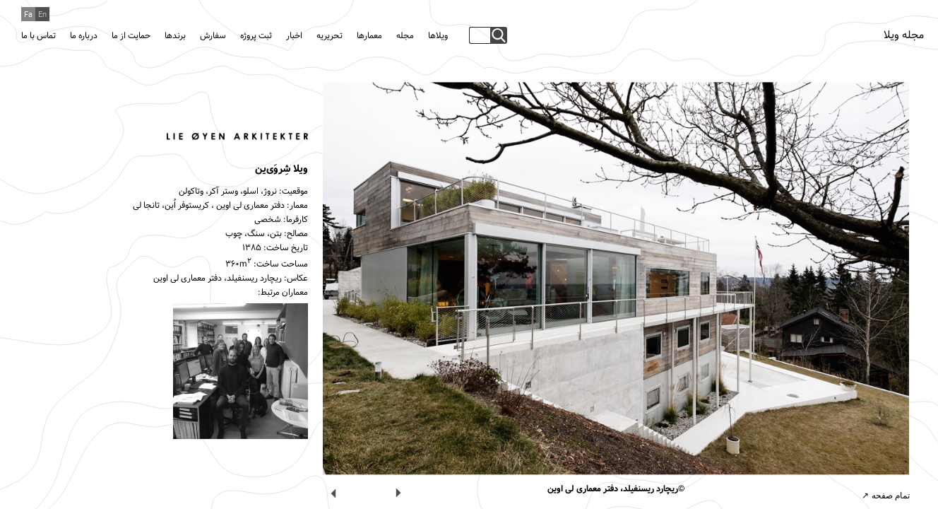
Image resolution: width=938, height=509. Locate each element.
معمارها (369, 36)
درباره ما (83, 36)
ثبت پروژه (256, 36)
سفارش (213, 36)
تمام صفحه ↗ (886, 496)
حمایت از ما (131, 36)
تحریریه (329, 36)
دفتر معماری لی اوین (250, 206)
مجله (405, 36)
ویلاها (438, 36)
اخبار (294, 36)
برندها (175, 36)
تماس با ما (38, 36)
